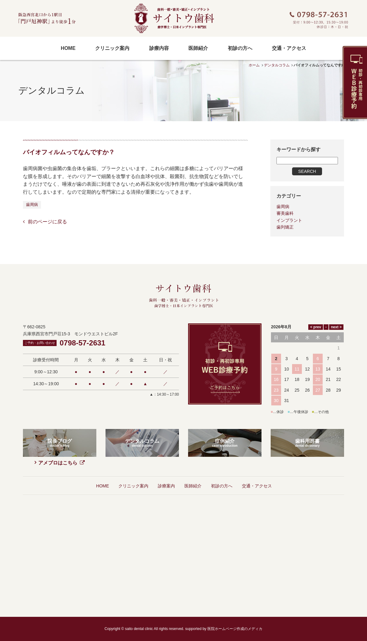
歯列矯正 (285, 227)
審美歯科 (285, 213)
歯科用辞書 (307, 405)
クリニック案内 (133, 448)
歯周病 (32, 204)
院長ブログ (59, 405)
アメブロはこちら (61, 425)
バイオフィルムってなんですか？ (69, 152)
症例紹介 (224, 405)
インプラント (289, 220)
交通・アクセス (257, 448)
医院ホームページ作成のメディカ (234, 591)
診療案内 (166, 448)
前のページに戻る (47, 221)
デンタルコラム (277, 65)
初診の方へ (221, 448)
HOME (102, 448)
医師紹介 (193, 448)
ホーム (254, 65)
